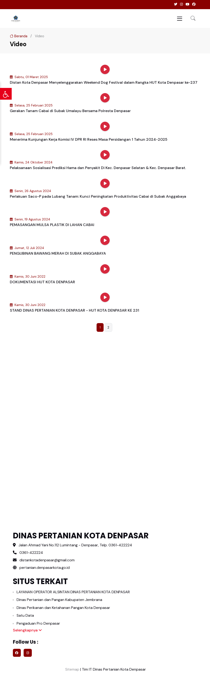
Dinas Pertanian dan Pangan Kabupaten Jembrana (59, 599)
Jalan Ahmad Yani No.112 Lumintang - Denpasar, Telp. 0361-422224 (75, 545)
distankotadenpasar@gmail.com (47, 560)
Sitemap (71, 669)
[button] (193, 18)
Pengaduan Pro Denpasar (38, 623)
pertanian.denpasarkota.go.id (41, 567)
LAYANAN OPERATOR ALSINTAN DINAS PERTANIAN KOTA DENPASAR (73, 591)
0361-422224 (31, 552)
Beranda (18, 36)
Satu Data (25, 615)
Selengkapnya (27, 630)
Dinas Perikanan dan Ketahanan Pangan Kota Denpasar (63, 607)
